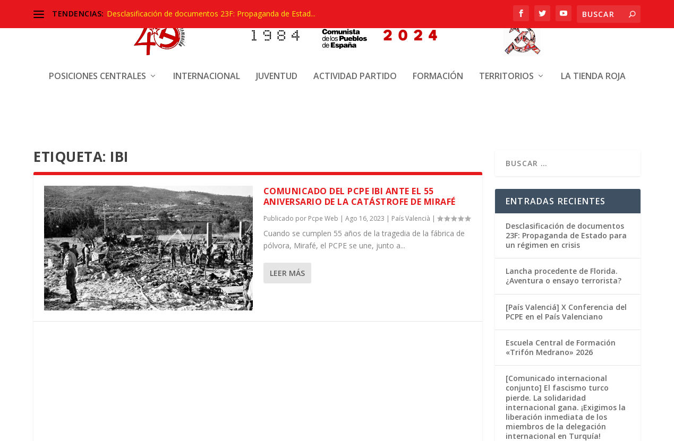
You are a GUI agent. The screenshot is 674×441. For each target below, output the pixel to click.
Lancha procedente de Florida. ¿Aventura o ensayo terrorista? (563, 274)
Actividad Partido (355, 68)
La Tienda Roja (593, 68)
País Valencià (410, 217)
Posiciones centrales (97, 68)
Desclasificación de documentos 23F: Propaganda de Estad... (211, 13)
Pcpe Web (323, 217)
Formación (438, 68)
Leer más (287, 272)
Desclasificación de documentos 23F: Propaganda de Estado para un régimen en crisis (566, 234)
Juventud (276, 68)
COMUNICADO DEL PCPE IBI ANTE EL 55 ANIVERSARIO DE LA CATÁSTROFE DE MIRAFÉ (359, 195)
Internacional (206, 68)
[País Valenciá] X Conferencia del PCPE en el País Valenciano (566, 311)
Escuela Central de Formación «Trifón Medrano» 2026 (561, 346)
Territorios (506, 68)
